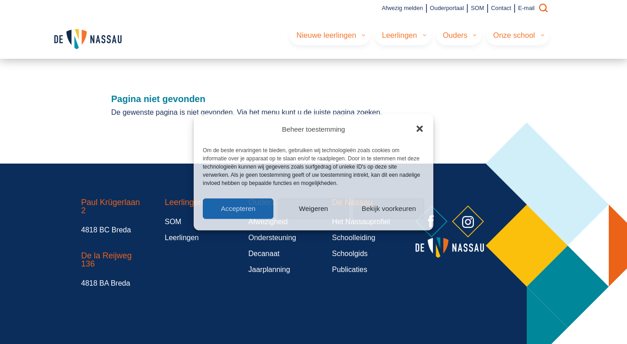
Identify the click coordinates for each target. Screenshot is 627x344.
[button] (419, 128)
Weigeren (313, 208)
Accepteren (238, 208)
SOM (477, 8)
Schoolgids (350, 253)
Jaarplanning (269, 269)
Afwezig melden (402, 8)
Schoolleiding (353, 237)
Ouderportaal (447, 8)
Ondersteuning (272, 237)
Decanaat (264, 253)
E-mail (526, 8)
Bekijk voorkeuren (389, 208)
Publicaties (349, 269)
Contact (501, 8)
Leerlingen (182, 237)
